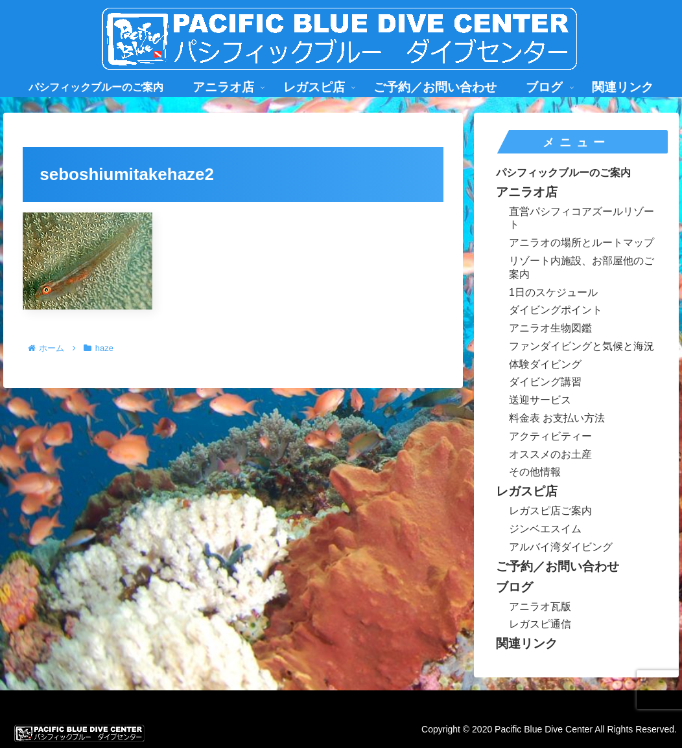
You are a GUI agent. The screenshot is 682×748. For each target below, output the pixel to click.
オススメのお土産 (550, 454)
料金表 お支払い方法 (557, 418)
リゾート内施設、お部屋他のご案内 (581, 267)
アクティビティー (550, 436)
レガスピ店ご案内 (550, 510)
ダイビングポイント (555, 309)
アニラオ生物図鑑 (550, 328)
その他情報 (535, 471)
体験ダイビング (545, 364)
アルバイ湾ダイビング (561, 546)
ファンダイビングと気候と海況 (581, 346)
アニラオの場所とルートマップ (581, 242)
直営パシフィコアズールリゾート (581, 218)
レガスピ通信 (540, 623)
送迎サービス (540, 399)
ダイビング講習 (545, 381)
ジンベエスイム (545, 528)
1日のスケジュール (553, 292)
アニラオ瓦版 (540, 606)
